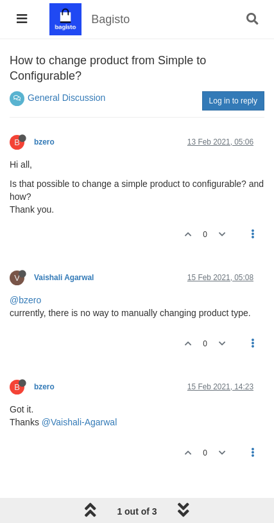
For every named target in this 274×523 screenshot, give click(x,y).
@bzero (25, 300)
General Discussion (66, 98)
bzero (44, 141)
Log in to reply (233, 100)
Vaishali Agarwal (64, 277)
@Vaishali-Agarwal (79, 422)
